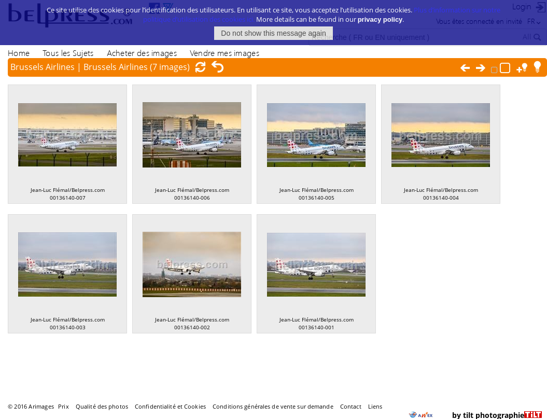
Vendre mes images (224, 52)
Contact (350, 406)
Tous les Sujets (68, 52)
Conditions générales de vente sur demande (273, 406)
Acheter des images (142, 52)
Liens (375, 406)
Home (19, 52)
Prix (63, 406)
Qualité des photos (102, 406)
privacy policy (380, 15)
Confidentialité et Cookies (170, 406)
